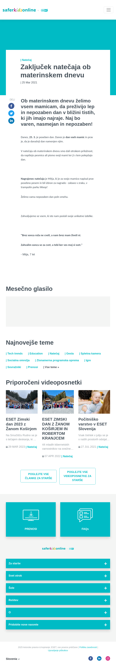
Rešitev (13, 600)
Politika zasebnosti (88, 647)
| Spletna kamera (90, 353)
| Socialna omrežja (18, 360)
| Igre (87, 360)
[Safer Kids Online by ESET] (25, 10)
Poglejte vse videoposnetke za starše (77, 476)
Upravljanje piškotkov (58, 650)
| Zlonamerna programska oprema (57, 360)
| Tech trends (14, 353)
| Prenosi (32, 367)
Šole (11, 587)
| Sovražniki (13, 367)
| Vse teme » (51, 367)
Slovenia (13, 658)
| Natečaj (26, 59)
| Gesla (69, 353)
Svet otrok (15, 575)
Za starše (15, 563)
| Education (35, 353)
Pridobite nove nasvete (23, 624)
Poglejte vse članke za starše (38, 476)
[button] (31, 519)
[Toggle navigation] (108, 9)
